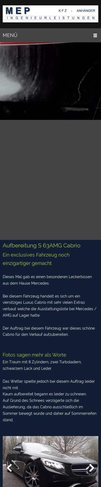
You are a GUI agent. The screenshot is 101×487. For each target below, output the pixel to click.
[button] (9, 468)
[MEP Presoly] (50, 14)
